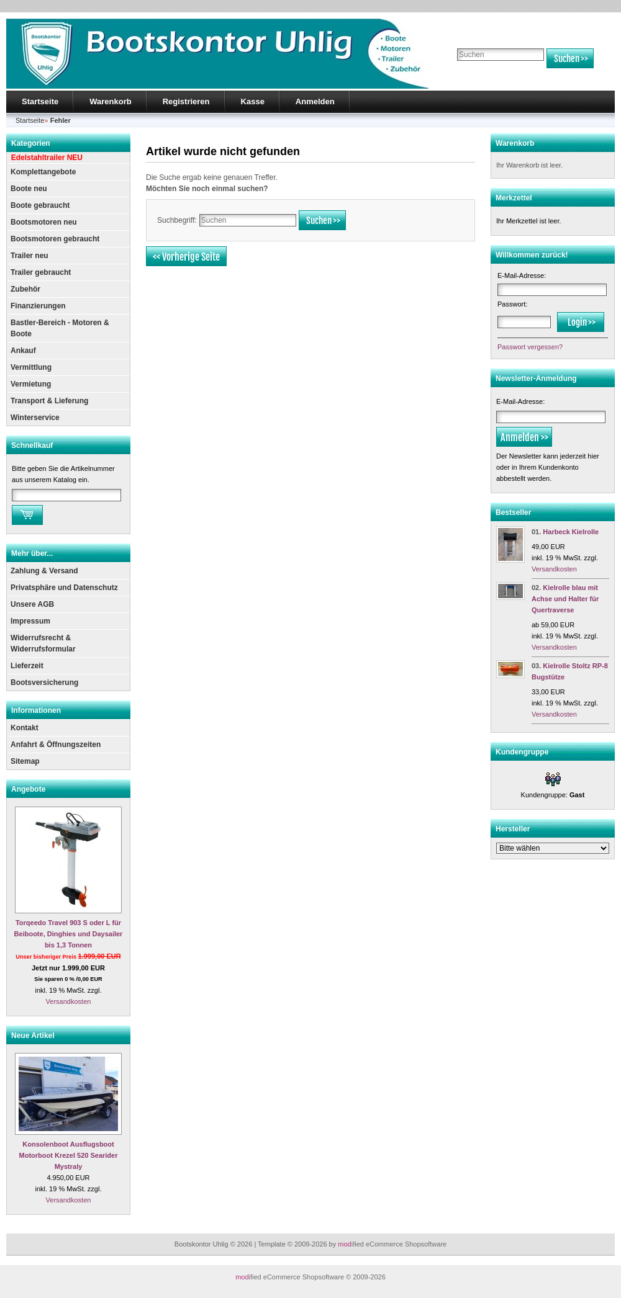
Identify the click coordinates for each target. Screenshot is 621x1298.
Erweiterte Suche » (483, 74)
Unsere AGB (32, 604)
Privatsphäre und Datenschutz (64, 587)
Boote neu (29, 188)
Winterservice (35, 417)
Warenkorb (110, 101)
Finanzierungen (38, 306)
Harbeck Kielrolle (571, 531)
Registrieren (186, 101)
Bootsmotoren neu (44, 222)
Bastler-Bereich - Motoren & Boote (60, 328)
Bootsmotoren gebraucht (55, 239)
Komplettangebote (43, 172)
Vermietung (31, 384)
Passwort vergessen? (530, 347)
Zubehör (25, 289)
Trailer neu (29, 255)
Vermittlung (31, 367)
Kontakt (25, 727)
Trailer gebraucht (41, 272)
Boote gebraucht (40, 205)
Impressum (30, 621)
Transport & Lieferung (49, 400)
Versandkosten (68, 1001)
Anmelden (315, 101)
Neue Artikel (33, 1035)
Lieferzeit (27, 665)
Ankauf (23, 350)
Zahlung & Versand (44, 570)
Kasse (253, 101)
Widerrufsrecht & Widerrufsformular (43, 643)
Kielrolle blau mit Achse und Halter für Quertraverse (565, 599)
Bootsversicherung (44, 682)
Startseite (40, 101)
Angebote (28, 789)
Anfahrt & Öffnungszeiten (56, 744)
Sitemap (25, 761)
